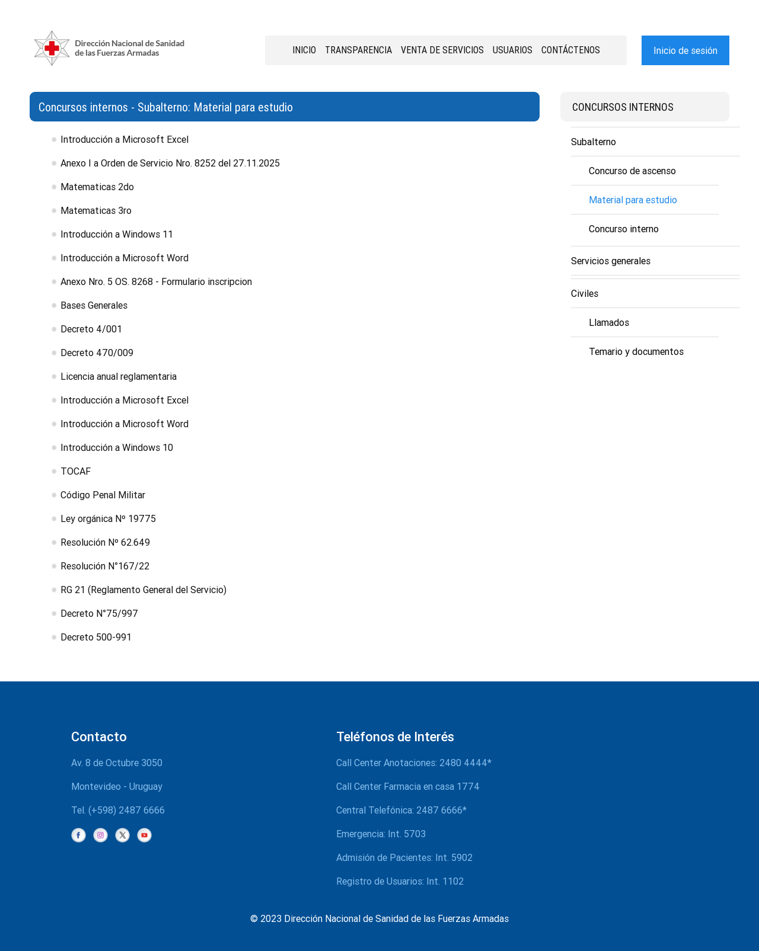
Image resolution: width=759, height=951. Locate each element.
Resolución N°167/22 (104, 566)
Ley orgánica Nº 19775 (108, 518)
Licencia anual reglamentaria (118, 376)
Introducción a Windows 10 (116, 447)
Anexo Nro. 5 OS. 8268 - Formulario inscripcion (156, 281)
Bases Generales (93, 305)
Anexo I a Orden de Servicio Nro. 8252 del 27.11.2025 (170, 163)
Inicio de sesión (685, 50)
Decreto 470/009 (96, 352)
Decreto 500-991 (96, 637)
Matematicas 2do (97, 187)
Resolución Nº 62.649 (105, 542)
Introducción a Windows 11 (116, 234)
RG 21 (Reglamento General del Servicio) (143, 589)
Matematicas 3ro (96, 210)
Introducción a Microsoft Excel (124, 139)
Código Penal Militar (102, 495)
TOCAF (75, 471)
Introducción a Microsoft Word (124, 258)
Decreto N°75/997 (99, 613)
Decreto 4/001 (91, 329)
